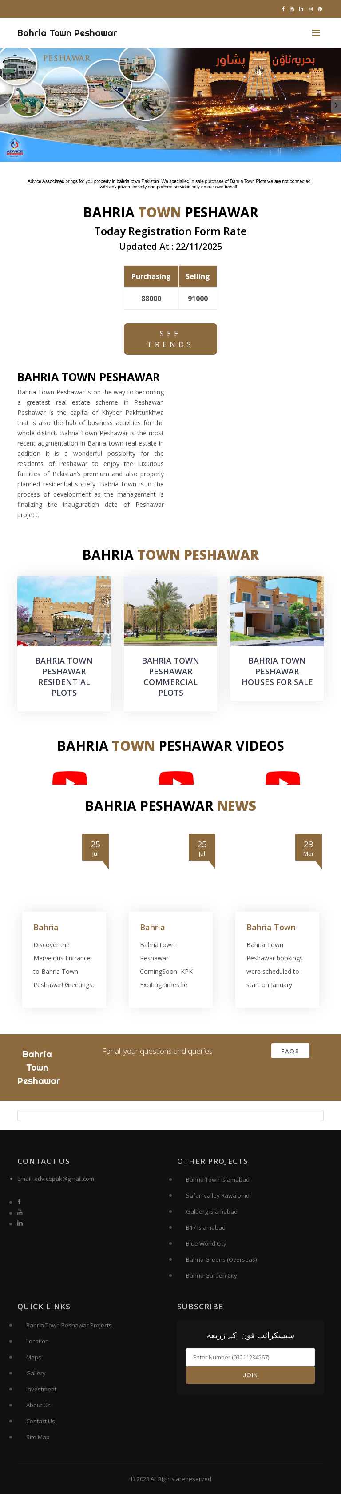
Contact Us (40, 1421)
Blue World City (206, 1243)
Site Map (38, 1437)
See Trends (170, 339)
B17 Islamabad (206, 1227)
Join (250, 1375)
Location (37, 1341)
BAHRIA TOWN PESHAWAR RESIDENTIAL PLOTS (64, 676)
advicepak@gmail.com (64, 1179)
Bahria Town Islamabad (218, 1179)
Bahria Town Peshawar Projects (69, 1325)
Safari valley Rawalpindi (218, 1195)
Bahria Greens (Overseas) (221, 1259)
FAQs (290, 1051)
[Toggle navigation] (316, 33)
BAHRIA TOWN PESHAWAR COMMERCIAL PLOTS (170, 676)
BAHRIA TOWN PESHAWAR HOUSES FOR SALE (277, 671)
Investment (41, 1389)
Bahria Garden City (211, 1275)
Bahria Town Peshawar (67, 32)
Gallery (36, 1373)
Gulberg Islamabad (212, 1211)
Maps (33, 1357)
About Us (38, 1405)
